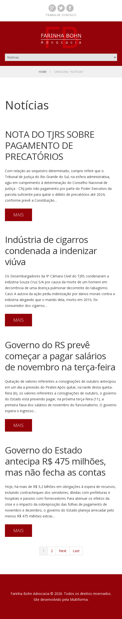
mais (18, 215)
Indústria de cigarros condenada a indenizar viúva (51, 250)
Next (63, 550)
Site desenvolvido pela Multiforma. (61, 599)
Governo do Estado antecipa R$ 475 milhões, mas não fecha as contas (55, 461)
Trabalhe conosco (61, 15)
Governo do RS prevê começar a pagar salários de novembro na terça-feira (60, 355)
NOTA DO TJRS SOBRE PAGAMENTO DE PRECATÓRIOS (49, 145)
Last (76, 550)
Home (43, 72)
